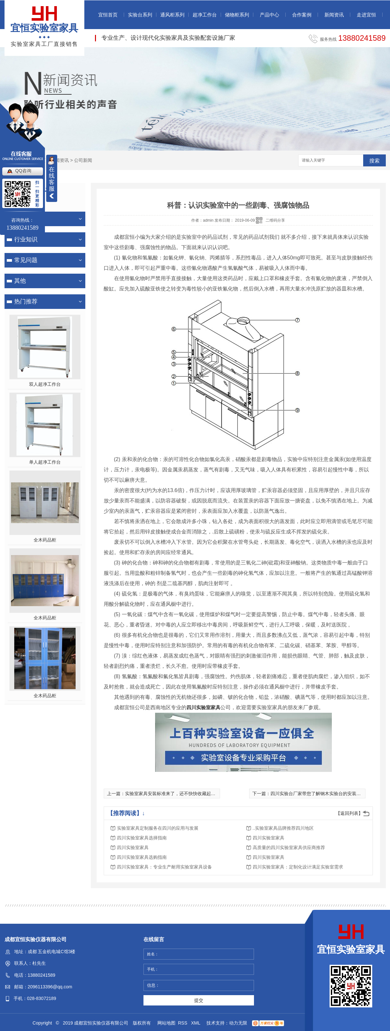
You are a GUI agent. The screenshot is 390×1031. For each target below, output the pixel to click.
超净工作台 (205, 14)
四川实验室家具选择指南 (142, 837)
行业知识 (25, 239)
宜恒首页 (108, 14)
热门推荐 (25, 301)
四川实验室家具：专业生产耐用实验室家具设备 (164, 866)
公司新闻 (83, 160)
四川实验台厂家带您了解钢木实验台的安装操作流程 (322, 793)
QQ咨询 (23, 170)
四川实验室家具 (203, 707)
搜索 (374, 160)
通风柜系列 (172, 14)
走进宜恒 (366, 14)
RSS (183, 1023)
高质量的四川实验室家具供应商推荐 (289, 847)
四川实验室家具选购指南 (142, 857)
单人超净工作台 (45, 462)
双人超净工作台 (45, 384)
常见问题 (25, 260)
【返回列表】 (349, 813)
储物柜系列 (237, 14)
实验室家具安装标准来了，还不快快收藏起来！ (172, 793)
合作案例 (301, 14)
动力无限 (238, 1023)
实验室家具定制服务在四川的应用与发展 (157, 828)
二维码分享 (275, 220)
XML (196, 1023)
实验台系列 (140, 14)
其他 (20, 281)
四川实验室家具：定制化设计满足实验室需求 (298, 866)
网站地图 (166, 1023)
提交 (198, 1000)
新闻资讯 (334, 14)
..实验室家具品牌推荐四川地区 (283, 828)
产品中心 (269, 14)
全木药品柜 (45, 539)
